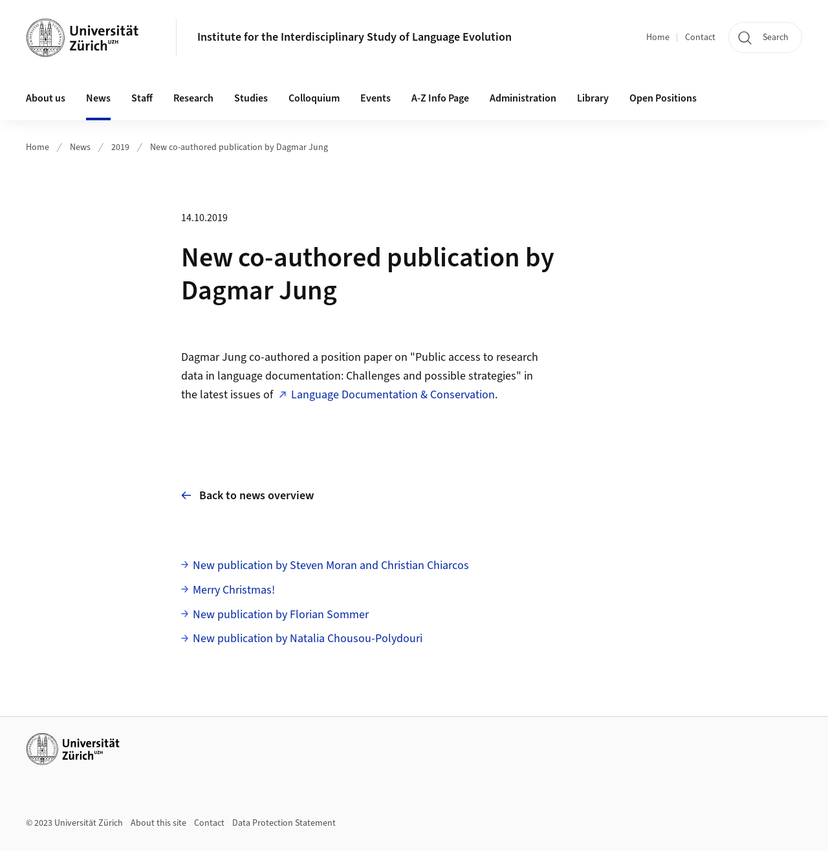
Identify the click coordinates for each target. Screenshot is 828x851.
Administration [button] (523, 98)
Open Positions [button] (663, 98)
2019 (120, 147)
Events (375, 98)
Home (658, 37)
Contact (700, 37)
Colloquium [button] (314, 98)
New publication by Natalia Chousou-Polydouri (307, 638)
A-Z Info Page (440, 98)
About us (45, 98)
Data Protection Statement (284, 823)
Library (593, 98)
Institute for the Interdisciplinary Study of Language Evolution (354, 37)
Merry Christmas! (234, 590)
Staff (142, 98)
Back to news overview (247, 495)
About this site (158, 823)
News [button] (98, 98)
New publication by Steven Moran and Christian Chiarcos (331, 565)
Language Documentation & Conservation (393, 395)
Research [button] (193, 98)
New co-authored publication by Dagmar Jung (239, 147)
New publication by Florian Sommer (281, 615)
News (80, 147)
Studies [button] (251, 98)
